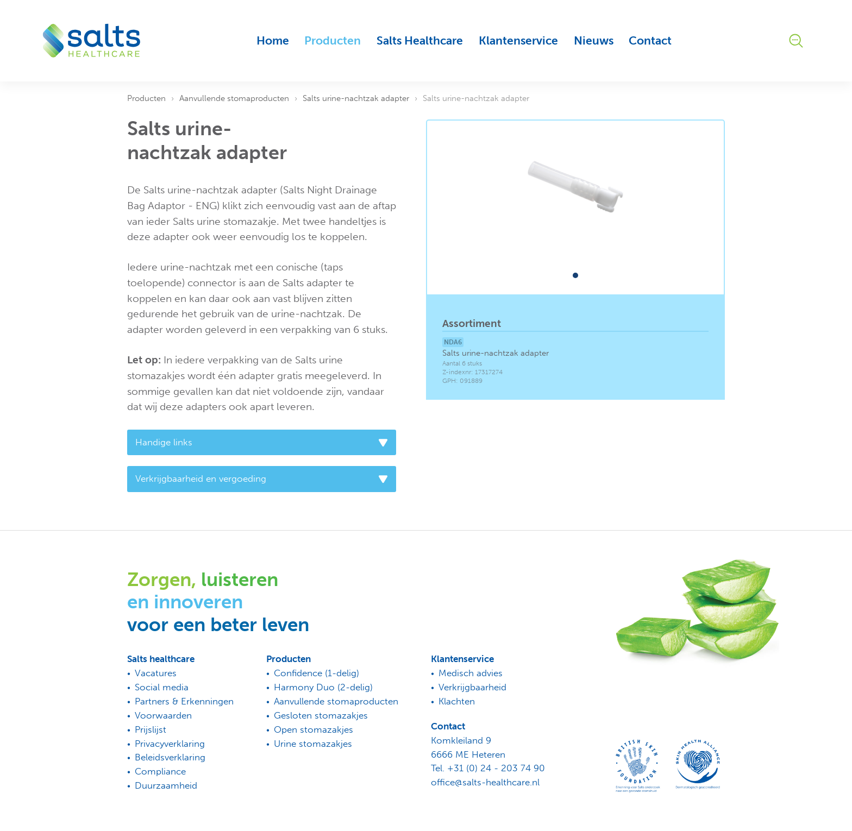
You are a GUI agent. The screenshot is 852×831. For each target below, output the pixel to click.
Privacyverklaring (170, 743)
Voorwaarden (163, 715)
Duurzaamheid (166, 785)
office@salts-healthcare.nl (485, 782)
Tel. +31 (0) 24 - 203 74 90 (488, 768)
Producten (332, 40)
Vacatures (156, 673)
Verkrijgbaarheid (472, 687)
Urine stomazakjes (313, 743)
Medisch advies (470, 673)
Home (272, 40)
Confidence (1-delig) (316, 673)
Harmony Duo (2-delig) (323, 687)
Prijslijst (150, 729)
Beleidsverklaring (170, 757)
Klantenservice (518, 40)
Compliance (160, 771)
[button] (575, 275)
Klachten (456, 701)
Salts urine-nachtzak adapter (356, 98)
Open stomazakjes (313, 729)
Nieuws (593, 40)
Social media (162, 687)
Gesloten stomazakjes (321, 715)
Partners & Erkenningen (184, 701)
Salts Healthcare (420, 40)
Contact (650, 40)
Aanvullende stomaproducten (234, 98)
